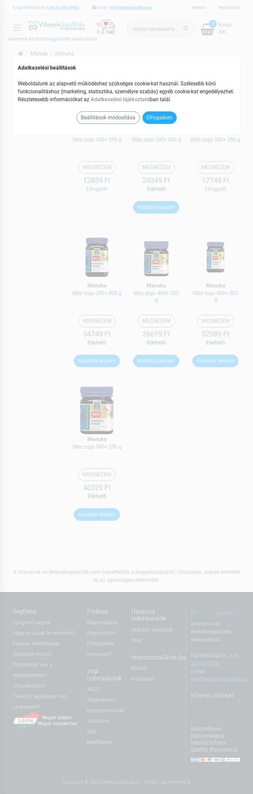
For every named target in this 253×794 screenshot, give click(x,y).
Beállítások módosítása (108, 117)
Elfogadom (159, 117)
